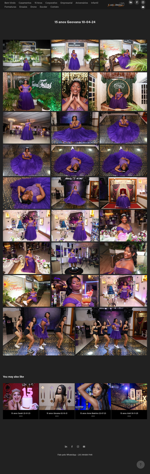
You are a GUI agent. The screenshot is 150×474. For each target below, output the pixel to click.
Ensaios (23, 6)
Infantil (94, 2)
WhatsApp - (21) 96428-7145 (79, 454)
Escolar (43, 6)
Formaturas (10, 6)
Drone (33, 6)
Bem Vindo (10, 2)
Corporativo (51, 2)
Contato (54, 6)
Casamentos (25, 2)
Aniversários (82, 2)
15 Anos (38, 2)
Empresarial (66, 2)
